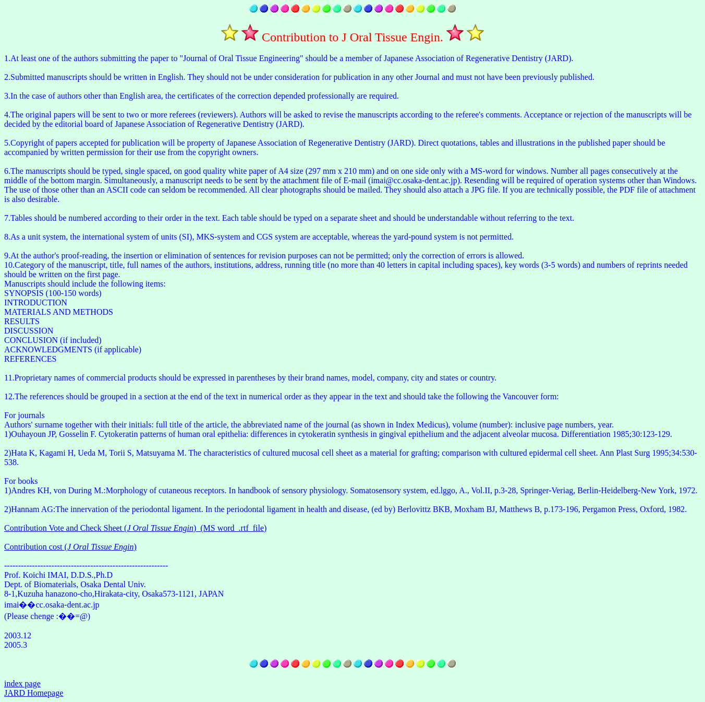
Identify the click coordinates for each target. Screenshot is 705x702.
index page (22, 683)
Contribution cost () (70, 546)
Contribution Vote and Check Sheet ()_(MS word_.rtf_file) (135, 527)
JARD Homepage (33, 692)
